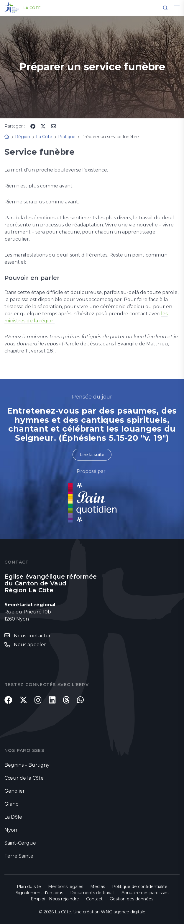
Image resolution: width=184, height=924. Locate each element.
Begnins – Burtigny (27, 765)
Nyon (10, 830)
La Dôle (13, 817)
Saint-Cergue (20, 843)
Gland (11, 804)
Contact (94, 899)
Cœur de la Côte (24, 778)
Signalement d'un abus (39, 892)
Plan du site (29, 886)
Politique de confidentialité (139, 886)
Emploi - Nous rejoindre (55, 899)
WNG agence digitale (123, 912)
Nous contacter (32, 636)
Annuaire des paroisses (144, 892)
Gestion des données (131, 899)
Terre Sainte (18, 856)
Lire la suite (92, 454)
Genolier (14, 791)
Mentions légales (65, 886)
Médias (97, 886)
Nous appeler (30, 644)
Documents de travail (92, 892)
